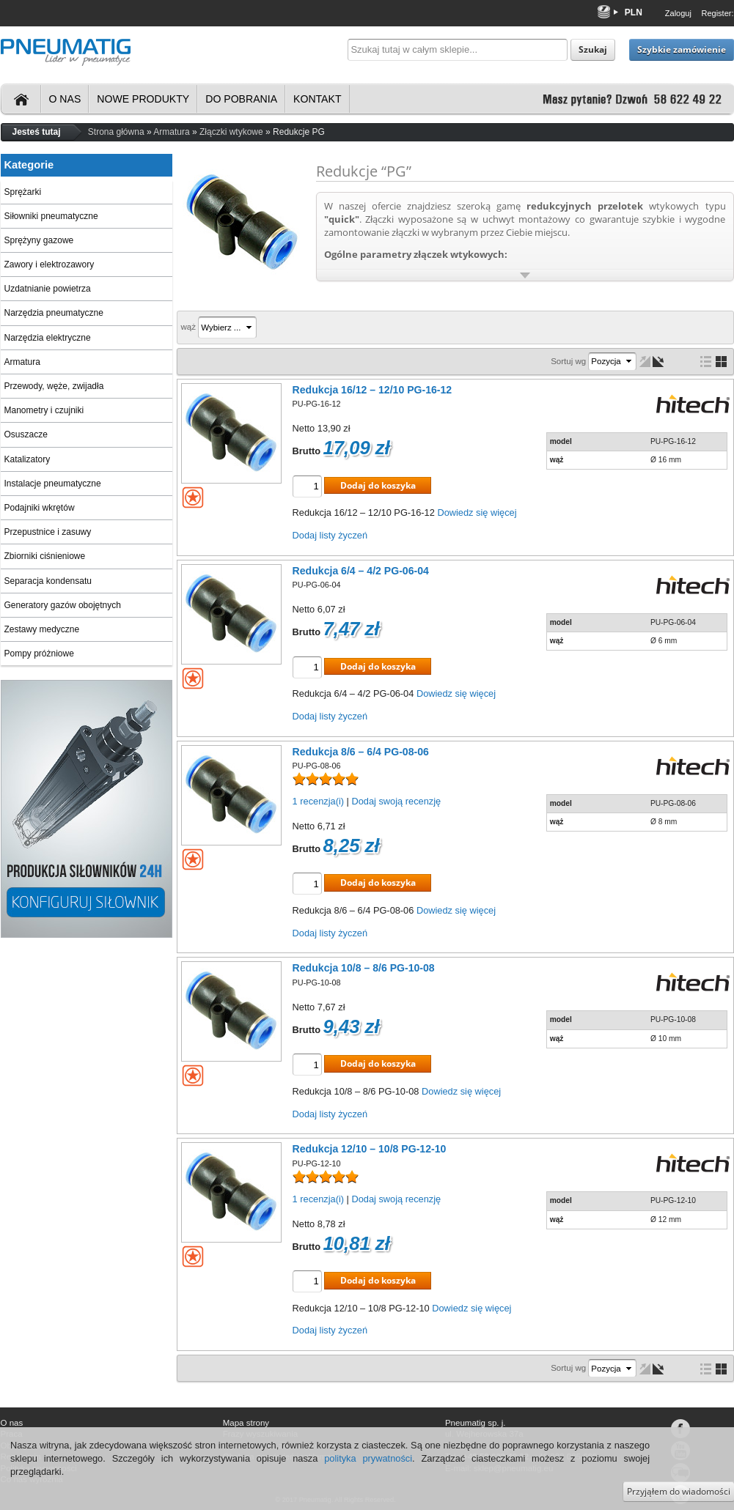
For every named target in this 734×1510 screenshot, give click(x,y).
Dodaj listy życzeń (330, 535)
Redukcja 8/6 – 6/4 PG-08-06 (361, 752)
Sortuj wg (568, 361)
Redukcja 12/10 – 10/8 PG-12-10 (370, 1149)
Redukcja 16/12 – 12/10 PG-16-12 (372, 390)
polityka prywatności (368, 1458)
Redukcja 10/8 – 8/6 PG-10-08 (364, 968)
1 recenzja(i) (318, 801)
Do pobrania (241, 99)
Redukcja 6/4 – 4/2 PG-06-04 (361, 571)
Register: (717, 13)
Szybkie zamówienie (681, 49)
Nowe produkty (143, 99)
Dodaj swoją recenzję (396, 801)
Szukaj (593, 49)
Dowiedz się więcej (476, 512)
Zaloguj (678, 13)
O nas (65, 99)
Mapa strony (246, 1422)
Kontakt (317, 99)
